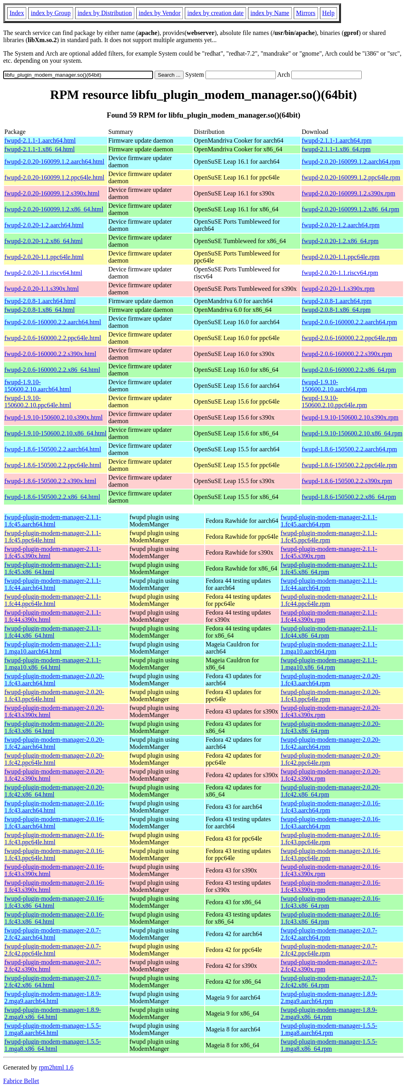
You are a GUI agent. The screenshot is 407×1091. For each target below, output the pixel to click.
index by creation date (215, 13)
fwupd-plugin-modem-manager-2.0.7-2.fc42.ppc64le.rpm (329, 950)
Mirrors (306, 13)
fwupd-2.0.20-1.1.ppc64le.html (44, 256)
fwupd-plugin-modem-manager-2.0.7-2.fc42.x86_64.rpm (329, 981)
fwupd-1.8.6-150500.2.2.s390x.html (50, 481)
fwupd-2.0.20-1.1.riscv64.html (43, 272)
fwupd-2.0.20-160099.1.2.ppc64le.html (54, 177)
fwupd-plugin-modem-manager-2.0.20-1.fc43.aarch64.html (54, 680)
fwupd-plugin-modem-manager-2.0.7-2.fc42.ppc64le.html (52, 950)
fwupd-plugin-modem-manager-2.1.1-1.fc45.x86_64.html (52, 568)
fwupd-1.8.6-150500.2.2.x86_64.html (52, 496)
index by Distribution (105, 13)
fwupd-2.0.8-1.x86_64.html (39, 309)
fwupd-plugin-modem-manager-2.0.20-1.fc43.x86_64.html (54, 727)
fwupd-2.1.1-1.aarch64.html (40, 140)
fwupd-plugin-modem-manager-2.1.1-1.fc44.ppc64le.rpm (329, 600)
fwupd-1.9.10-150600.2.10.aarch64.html (37, 386)
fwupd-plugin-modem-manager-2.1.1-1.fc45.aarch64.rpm (329, 521)
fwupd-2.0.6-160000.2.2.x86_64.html (52, 369)
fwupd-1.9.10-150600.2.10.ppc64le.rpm (334, 401)
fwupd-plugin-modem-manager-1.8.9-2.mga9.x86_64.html (52, 1013)
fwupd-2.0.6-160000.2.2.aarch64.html (52, 322)
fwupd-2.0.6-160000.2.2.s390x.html (50, 353)
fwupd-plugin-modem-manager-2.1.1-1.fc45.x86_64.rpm (329, 568)
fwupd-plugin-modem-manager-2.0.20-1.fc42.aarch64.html (54, 743)
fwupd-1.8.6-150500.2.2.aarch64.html (52, 449)
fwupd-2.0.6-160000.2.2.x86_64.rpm (349, 369)
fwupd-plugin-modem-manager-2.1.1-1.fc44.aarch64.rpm (329, 584)
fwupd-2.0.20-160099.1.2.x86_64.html (53, 209)
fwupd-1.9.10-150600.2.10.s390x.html (53, 417)
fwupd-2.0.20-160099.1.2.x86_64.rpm (350, 209)
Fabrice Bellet (21, 1080)
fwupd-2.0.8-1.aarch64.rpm (337, 301)
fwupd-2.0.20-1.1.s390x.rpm (338, 288)
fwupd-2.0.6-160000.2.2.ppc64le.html (52, 338)
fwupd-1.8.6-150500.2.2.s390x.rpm (347, 481)
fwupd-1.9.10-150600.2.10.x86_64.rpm (352, 433)
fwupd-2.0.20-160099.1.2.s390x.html (51, 193)
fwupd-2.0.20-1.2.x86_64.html (43, 241)
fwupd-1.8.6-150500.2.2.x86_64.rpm (349, 496)
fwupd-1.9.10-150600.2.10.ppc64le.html (37, 401)
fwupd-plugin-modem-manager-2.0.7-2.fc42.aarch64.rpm (329, 934)
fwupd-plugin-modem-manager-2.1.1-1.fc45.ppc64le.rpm (329, 537)
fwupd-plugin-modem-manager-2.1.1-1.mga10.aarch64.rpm (329, 648)
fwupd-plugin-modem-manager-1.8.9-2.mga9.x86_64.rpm (329, 1013)
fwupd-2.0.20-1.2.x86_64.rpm (340, 241)
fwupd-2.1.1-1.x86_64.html (39, 149)
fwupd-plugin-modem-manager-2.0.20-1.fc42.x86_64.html (54, 791)
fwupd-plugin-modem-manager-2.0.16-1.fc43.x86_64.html (54, 902)
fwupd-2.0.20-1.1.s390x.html (41, 288)
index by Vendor (159, 13)
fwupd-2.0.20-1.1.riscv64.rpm (340, 272)
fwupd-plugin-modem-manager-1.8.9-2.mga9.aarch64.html (52, 997)
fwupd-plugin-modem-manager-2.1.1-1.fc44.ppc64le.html (52, 600)
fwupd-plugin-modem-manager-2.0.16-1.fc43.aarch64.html (54, 807)
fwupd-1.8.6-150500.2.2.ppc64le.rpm (349, 465)
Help (328, 13)
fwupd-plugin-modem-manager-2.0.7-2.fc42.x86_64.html (52, 981)
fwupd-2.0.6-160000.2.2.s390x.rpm (347, 353)
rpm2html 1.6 (56, 1067)
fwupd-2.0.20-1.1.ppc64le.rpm (341, 256)
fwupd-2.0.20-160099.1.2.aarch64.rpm (351, 161)
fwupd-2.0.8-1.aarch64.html (40, 301)
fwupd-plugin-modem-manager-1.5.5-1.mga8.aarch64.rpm (329, 1029)
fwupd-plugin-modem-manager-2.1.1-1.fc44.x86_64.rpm (329, 632)
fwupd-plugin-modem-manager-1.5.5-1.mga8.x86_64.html (52, 1045)
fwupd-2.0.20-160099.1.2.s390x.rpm (348, 193)
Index (17, 13)
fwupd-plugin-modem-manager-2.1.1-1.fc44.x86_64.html (52, 632)
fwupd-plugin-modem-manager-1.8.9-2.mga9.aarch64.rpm (329, 997)
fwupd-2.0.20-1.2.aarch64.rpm (341, 225)
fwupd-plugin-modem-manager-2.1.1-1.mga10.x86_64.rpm (329, 664)
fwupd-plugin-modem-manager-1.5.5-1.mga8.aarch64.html (52, 1029)
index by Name (269, 13)
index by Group (50, 13)
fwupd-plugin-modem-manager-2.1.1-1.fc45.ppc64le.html (52, 537)
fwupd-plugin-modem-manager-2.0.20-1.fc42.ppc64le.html (54, 759)
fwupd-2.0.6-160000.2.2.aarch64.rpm (349, 322)
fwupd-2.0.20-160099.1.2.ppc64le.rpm (351, 177)
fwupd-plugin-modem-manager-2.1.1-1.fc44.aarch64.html (52, 584)
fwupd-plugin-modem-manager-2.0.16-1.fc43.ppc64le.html (54, 838)
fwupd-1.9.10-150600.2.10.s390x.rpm (350, 417)
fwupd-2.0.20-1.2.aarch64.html (44, 225)
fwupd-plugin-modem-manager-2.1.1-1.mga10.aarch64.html (52, 648)
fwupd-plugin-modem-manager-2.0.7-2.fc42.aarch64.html (52, 934)
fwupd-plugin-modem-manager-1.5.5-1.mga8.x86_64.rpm (329, 1045)
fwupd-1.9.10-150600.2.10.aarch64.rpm (334, 386)
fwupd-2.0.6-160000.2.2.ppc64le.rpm (349, 338)
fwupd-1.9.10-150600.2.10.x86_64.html (55, 433)
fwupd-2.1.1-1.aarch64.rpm (337, 140)
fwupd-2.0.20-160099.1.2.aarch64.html (54, 161)
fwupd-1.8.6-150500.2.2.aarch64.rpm (349, 449)
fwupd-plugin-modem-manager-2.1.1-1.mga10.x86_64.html (52, 664)
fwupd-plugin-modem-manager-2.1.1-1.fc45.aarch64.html (52, 521)
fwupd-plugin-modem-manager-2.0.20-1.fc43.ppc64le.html (54, 695)
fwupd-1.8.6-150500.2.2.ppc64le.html (52, 465)
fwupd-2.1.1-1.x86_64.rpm (336, 149)
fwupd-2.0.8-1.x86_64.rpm (336, 309)
